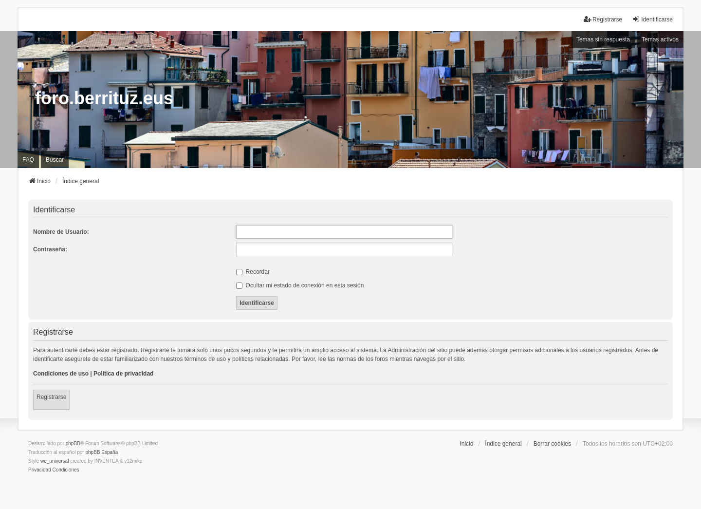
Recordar (253, 271)
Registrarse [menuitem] (603, 19)
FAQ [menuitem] (28, 159)
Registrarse (51, 397)
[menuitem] (39, 470)
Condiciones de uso (61, 373)
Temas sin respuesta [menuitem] (603, 39)
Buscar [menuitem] (55, 159)
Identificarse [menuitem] (652, 19)
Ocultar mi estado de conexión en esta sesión (300, 285)
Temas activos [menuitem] (660, 39)
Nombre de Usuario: (61, 231)
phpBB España (101, 452)
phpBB (73, 443)
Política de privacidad (123, 373)
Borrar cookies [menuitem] (552, 443)
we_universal (54, 461)
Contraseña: (50, 249)
